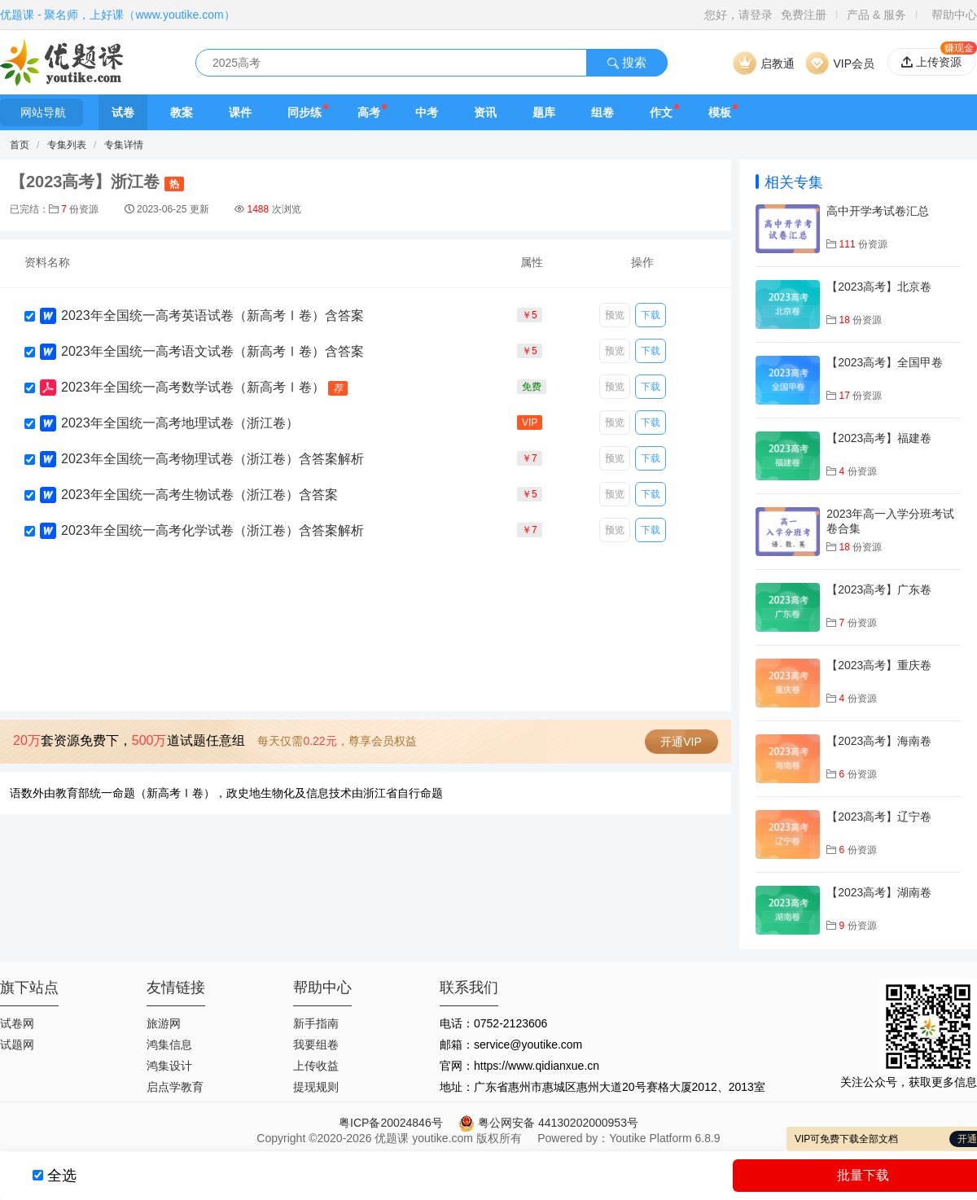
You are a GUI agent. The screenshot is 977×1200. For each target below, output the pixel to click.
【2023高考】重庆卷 (878, 665)
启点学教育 (175, 1086)
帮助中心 (954, 14)
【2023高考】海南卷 (878, 740)
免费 (531, 386)
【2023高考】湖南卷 (878, 892)
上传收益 (316, 1065)
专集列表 (66, 145)
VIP (529, 422)
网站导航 (41, 112)
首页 (19, 145)
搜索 (626, 62)
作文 (661, 112)
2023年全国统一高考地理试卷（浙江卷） (180, 423)
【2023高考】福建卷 (878, 438)
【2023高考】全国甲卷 (884, 362)
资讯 (485, 112)
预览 (614, 315)
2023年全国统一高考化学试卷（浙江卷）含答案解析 (212, 530)
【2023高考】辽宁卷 (878, 816)
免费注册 (803, 14)
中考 (426, 112)
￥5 (529, 315)
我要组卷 (316, 1044)
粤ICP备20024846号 (391, 1122)
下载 (650, 315)
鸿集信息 (169, 1044)
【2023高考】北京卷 (878, 286)
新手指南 (316, 1023)
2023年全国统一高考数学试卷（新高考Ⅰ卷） (193, 387)
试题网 (17, 1044)
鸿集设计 (169, 1065)
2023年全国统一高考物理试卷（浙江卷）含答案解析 (212, 459)
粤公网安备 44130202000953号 (548, 1122)
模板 (719, 112)
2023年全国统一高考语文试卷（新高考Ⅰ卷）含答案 (212, 351)
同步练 (304, 112)
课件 (240, 112)
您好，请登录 (738, 14)
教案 (181, 112)
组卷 (602, 112)
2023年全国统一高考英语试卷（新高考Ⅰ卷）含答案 (212, 315)
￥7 (529, 458)
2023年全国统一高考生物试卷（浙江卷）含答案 (199, 494)
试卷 (123, 112)
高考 (368, 112)
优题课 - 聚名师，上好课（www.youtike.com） (117, 14)
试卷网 (17, 1023)
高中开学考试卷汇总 (877, 210)
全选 (62, 1175)
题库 (543, 112)
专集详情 (123, 145)
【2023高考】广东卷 (878, 589)
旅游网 (164, 1023)
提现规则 (316, 1086)
